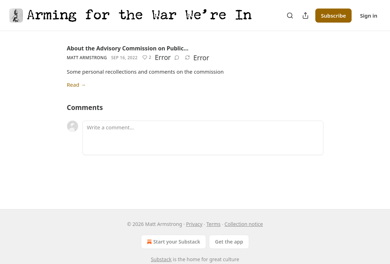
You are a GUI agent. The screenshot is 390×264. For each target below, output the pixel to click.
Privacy (194, 224)
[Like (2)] (146, 57)
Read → (76, 84)
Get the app (229, 241)
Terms (213, 224)
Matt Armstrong (87, 58)
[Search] (290, 15)
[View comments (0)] (176, 57)
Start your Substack (173, 242)
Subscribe (333, 15)
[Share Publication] (305, 15)
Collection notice (243, 224)
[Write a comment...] (202, 138)
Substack (161, 259)
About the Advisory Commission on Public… (128, 48)
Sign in (368, 15)
